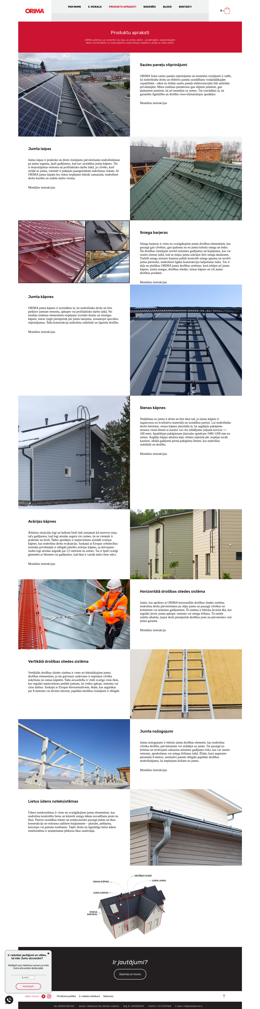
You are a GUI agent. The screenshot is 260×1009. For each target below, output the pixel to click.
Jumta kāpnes (41, 297)
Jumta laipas (39, 149)
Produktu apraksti (122, 6)
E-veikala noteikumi (89, 996)
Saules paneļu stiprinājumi (163, 65)
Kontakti (185, 6)
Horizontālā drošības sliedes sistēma (172, 591)
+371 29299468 (164, 1006)
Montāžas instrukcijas (153, 103)
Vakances (108, 996)
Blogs (167, 6)
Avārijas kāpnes (42, 521)
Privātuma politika (66, 996)
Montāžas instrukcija (153, 630)
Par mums (74, 6)
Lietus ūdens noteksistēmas (53, 801)
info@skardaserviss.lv (192, 1006)
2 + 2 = (25, 977)
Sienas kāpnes (153, 408)
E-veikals (95, 6)
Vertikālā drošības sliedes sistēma (58, 661)
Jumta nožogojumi (156, 731)
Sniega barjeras (154, 232)
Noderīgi (149, 6)
